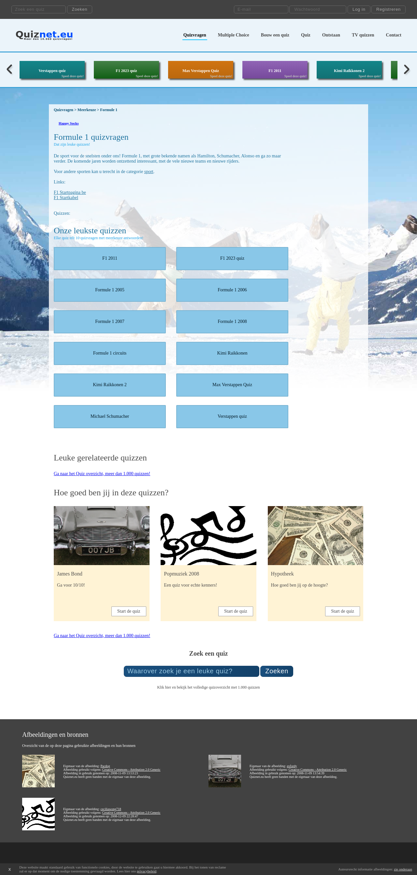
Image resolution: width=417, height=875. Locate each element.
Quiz (305, 35)
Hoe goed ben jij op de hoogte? (299, 585)
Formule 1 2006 (232, 289)
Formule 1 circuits (110, 353)
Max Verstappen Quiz (200, 70)
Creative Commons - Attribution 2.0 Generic (131, 769)
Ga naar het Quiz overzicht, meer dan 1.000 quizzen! (102, 473)
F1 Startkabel (66, 197)
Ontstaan (331, 35)
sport (148, 171)
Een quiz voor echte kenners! (190, 585)
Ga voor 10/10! (71, 585)
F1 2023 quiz (126, 70)
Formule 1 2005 (109, 289)
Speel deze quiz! (73, 76)
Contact (393, 35)
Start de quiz (128, 611)
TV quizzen (363, 35)
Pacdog (105, 766)
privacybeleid (146, 871)
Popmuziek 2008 (181, 573)
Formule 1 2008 (232, 321)
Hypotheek (282, 573)
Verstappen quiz (51, 70)
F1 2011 (274, 70)
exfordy (292, 766)
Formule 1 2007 (109, 321)
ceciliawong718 (110, 809)
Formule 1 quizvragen (91, 137)
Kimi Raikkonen (232, 353)
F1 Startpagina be (70, 192)
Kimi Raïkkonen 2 (349, 70)
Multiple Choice (233, 35)
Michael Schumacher (110, 416)
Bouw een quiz (275, 35)
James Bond (69, 573)
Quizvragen (194, 35)
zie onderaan (403, 869)
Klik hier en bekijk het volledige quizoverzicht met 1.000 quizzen (208, 687)
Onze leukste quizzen (90, 230)
